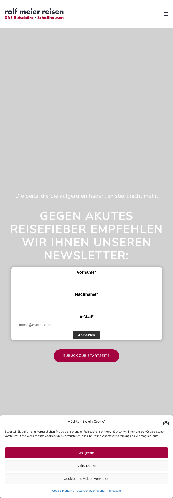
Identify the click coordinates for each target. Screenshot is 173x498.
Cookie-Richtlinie (63, 491)
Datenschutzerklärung (90, 491)
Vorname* (86, 272)
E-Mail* (86, 316)
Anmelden (86, 335)
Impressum (114, 491)
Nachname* (86, 294)
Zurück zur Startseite (86, 356)
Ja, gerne (86, 453)
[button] (166, 421)
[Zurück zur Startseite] (34, 14)
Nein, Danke (86, 466)
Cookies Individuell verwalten (86, 479)
